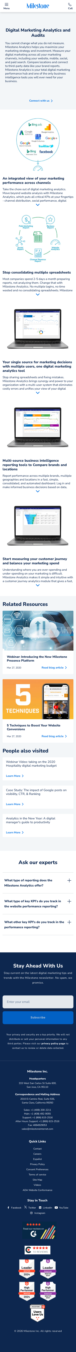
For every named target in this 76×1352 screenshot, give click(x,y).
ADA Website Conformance (37, 1190)
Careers (37, 1154)
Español (37, 1159)
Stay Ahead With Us (38, 967)
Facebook (14, 1207)
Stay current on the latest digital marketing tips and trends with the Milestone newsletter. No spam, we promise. (38, 978)
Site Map (37, 1179)
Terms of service (37, 1174)
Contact (37, 1148)
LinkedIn (45, 1207)
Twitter (30, 1207)
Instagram (37, 1213)
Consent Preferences (37, 1169)
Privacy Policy (37, 1164)
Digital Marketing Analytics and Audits (38, 33)
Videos (37, 1185)
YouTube (61, 1207)
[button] (38, 99)
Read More (38, 205)
